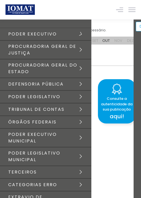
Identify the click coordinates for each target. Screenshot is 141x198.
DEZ (130, 40)
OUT (106, 40)
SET (95, 40)
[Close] (136, 78)
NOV (118, 40)
